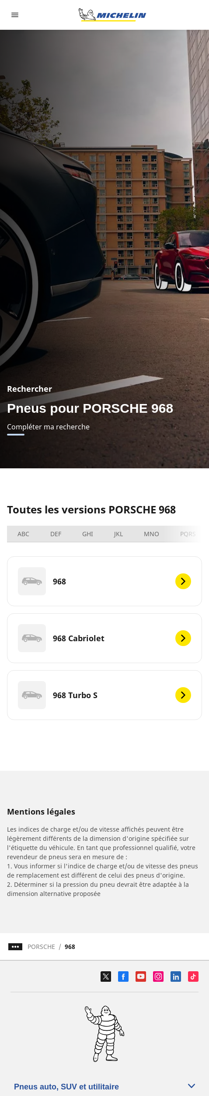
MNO (151, 534)
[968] (104, 581)
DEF (55, 534)
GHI (87, 534)
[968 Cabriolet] (104, 638)
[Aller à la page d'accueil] (112, 15)
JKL (118, 534)
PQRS (188, 534)
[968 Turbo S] (104, 695)
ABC (23, 534)
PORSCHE (41, 946)
